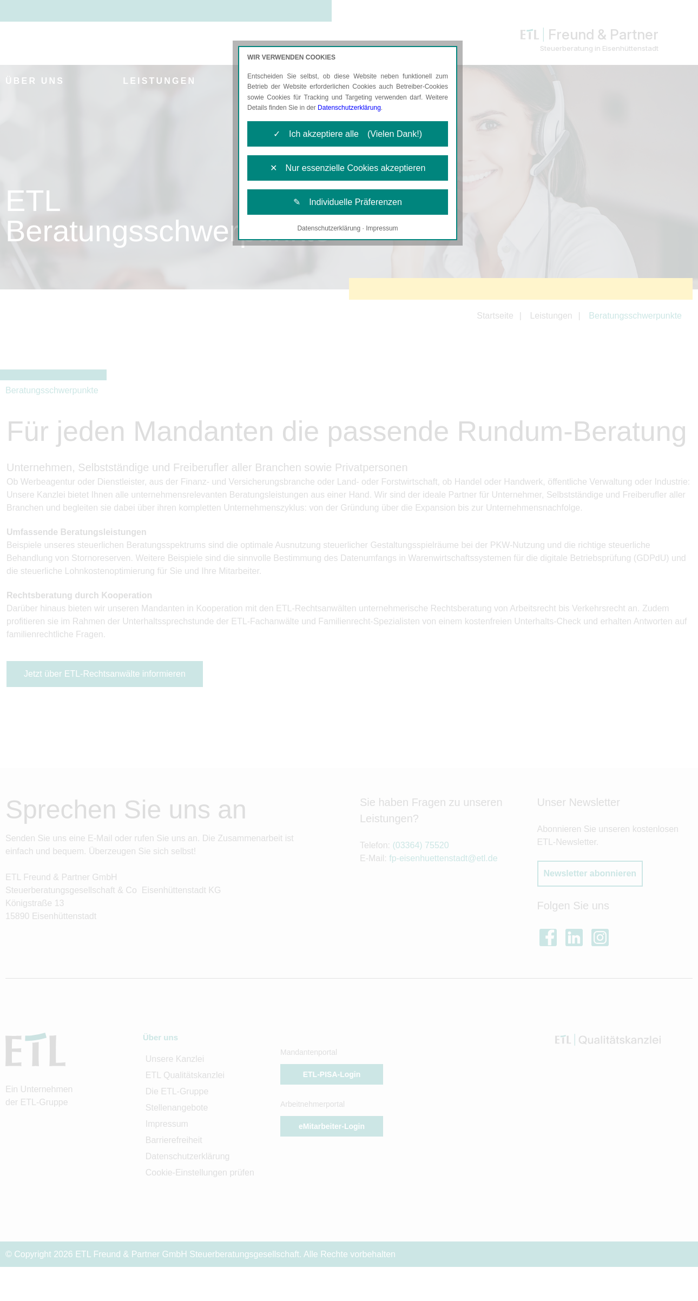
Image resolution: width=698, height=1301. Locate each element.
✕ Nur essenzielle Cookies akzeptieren (348, 168)
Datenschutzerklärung (349, 107)
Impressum (382, 228)
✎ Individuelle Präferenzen (347, 202)
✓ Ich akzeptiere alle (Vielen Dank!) (347, 133)
